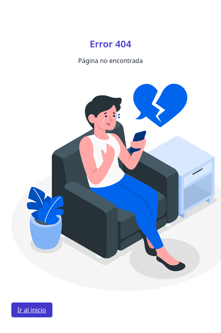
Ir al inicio (32, 310)
